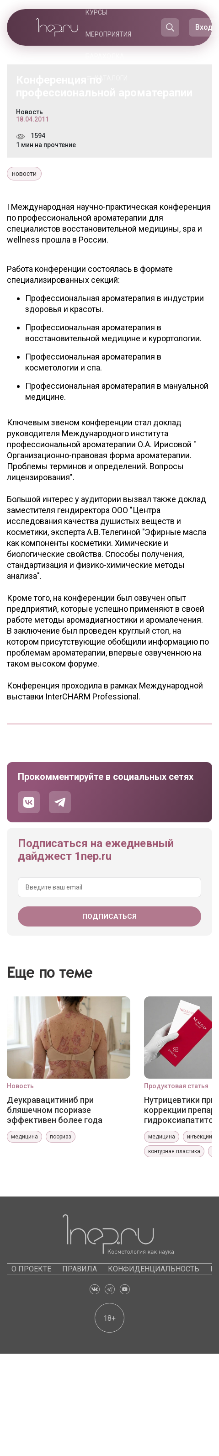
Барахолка (104, 56)
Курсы (96, 12)
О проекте (31, 1269)
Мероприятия (108, 34)
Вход (204, 27)
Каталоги (111, 78)
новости (24, 173)
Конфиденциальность (153, 1269)
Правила (79, 1269)
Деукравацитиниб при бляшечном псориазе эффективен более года (54, 1110)
